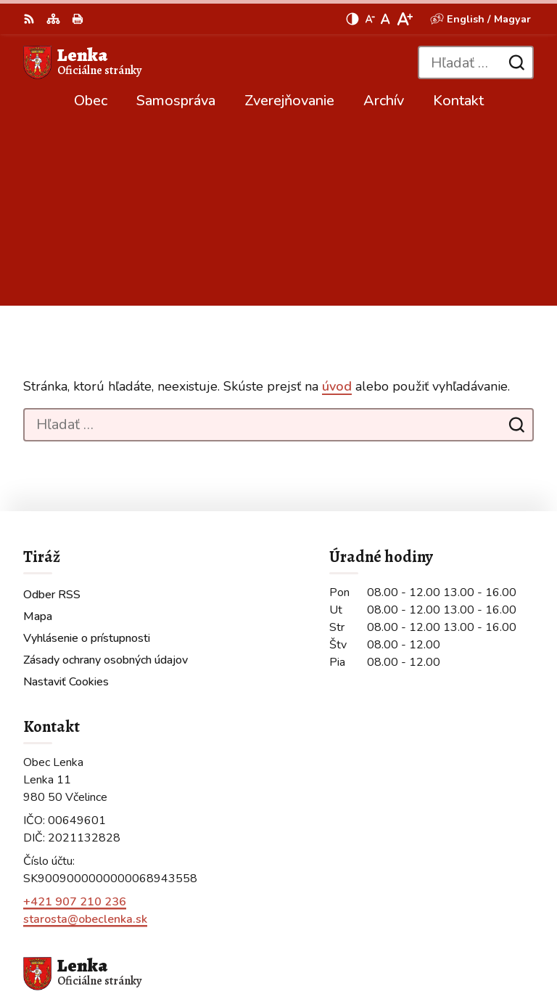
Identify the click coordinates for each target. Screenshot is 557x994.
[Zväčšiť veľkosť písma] (404, 19)
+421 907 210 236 (74, 723)
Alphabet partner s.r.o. (217, 915)
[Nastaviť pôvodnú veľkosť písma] (385, 19)
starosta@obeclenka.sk (85, 741)
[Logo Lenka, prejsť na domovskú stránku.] (82, 62)
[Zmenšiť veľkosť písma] (370, 19)
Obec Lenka (192, 934)
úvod (337, 208)
